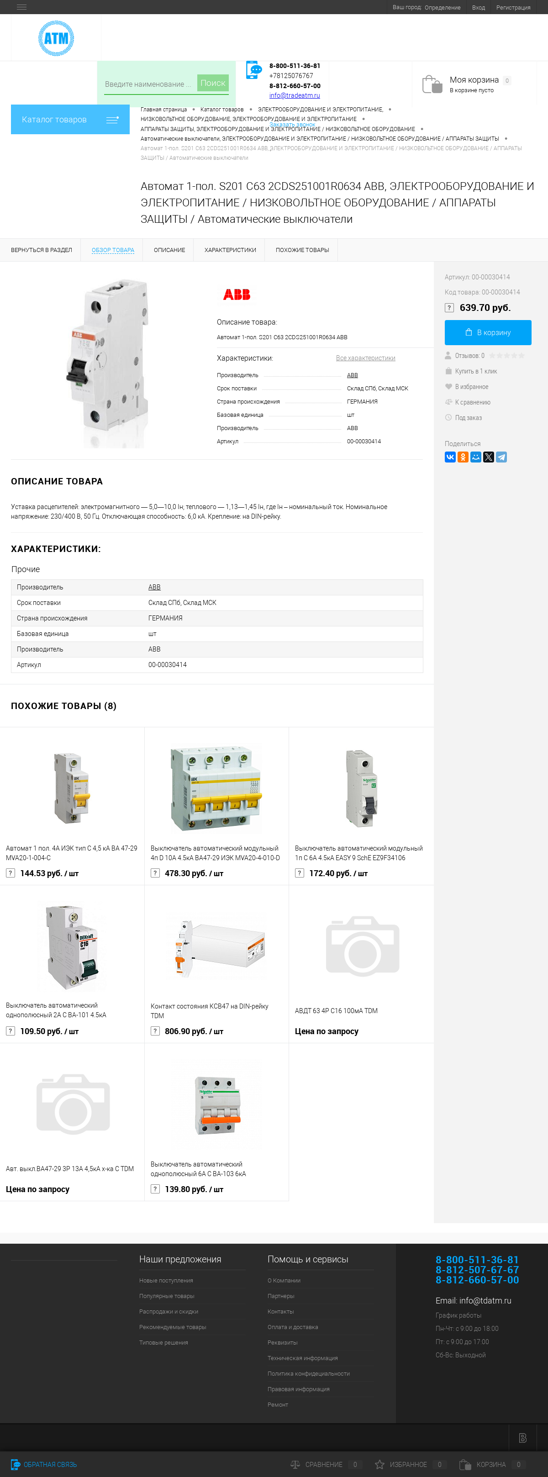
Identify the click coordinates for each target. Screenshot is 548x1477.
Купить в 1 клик (471, 370)
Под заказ (463, 417)
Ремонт (278, 1404)
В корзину (488, 332)
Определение (443, 7)
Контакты (281, 1311)
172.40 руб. (331, 873)
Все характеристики (365, 358)
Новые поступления (166, 1280)
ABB (352, 375)
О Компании (284, 1280)
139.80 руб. (187, 1189)
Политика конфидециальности (309, 1373)
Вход (478, 7)
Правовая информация (299, 1389)
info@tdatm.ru (485, 1300)
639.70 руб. (478, 308)
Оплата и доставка (293, 1327)
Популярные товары (167, 1296)
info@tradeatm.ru (294, 95)
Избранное (411, 1464)
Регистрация (513, 7)
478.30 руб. (187, 873)
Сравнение (326, 1464)
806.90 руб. (187, 1031)
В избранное (467, 386)
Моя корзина (480, 80)
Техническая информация (303, 1358)
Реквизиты (283, 1342)
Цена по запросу (326, 1031)
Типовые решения (163, 1342)
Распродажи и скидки (168, 1311)
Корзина (492, 1464)
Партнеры (281, 1296)
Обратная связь (44, 1464)
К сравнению (467, 401)
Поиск (213, 83)
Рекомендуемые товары (172, 1327)
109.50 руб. (42, 1031)
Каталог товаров (70, 119)
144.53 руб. (42, 873)
